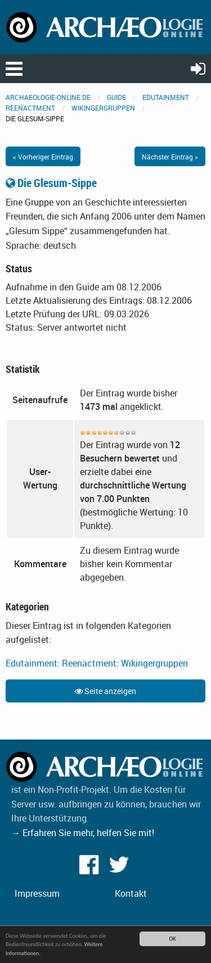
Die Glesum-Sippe (51, 182)
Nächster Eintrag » (170, 156)
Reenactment (30, 107)
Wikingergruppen (103, 107)
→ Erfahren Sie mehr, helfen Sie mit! (82, 833)
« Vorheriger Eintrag (43, 156)
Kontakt (131, 893)
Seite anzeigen (105, 691)
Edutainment (165, 97)
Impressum (37, 893)
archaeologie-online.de (48, 97)
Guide (116, 97)
